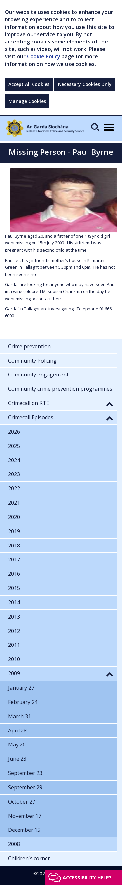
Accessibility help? (87, 877)
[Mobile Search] (95, 126)
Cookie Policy (43, 56)
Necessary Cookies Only (85, 84)
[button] (109, 403)
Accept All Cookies (28, 84)
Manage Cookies (27, 101)
